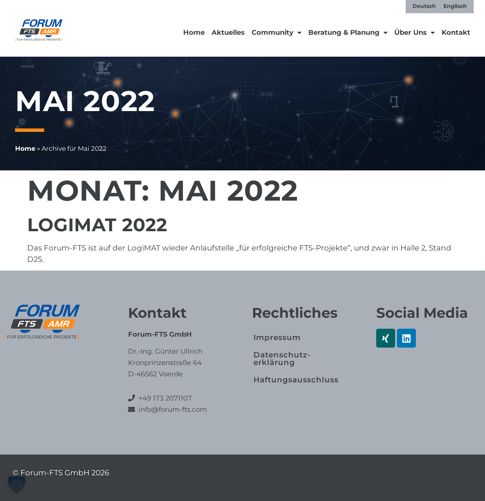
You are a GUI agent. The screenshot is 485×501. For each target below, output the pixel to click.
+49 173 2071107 (165, 398)
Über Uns (414, 32)
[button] (16, 484)
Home (194, 32)
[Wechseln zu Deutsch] (424, 6)
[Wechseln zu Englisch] (455, 6)
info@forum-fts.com (172, 409)
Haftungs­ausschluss (295, 379)
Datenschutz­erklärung (281, 358)
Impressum (277, 337)
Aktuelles (228, 32)
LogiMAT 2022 (97, 225)
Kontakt (456, 32)
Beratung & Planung (348, 32)
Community (276, 32)
